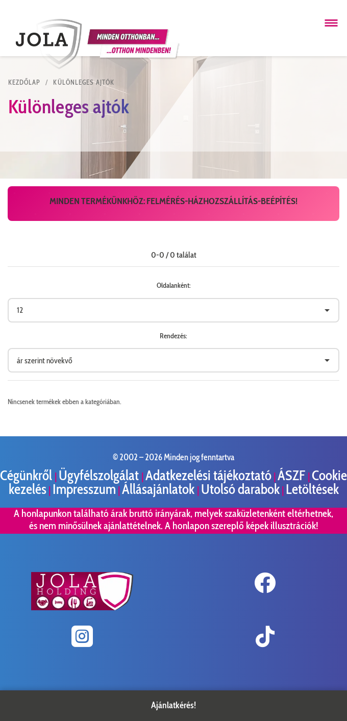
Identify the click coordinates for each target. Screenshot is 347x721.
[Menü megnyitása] (331, 23)
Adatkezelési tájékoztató (208, 475)
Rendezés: (173, 335)
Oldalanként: (174, 285)
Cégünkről (27, 475)
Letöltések (312, 489)
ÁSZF (293, 475)
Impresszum (84, 489)
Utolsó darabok (240, 489)
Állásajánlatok (159, 489)
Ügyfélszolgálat (100, 475)
